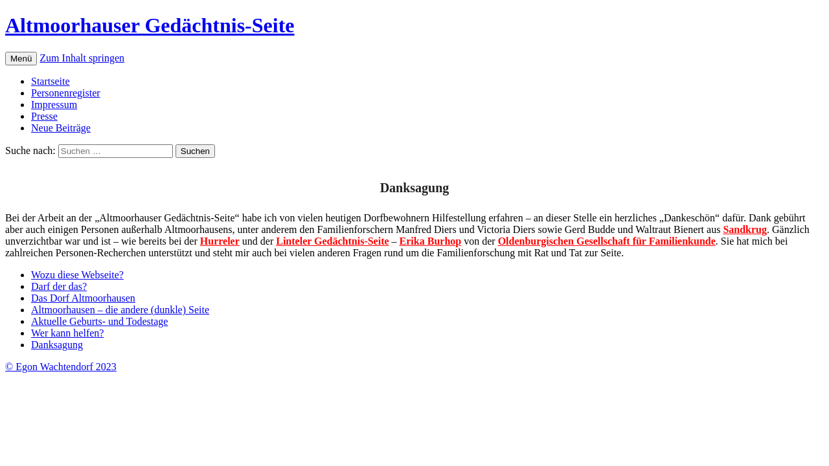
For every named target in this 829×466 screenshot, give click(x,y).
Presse (44, 116)
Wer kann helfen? (67, 332)
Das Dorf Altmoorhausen (83, 298)
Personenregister (65, 92)
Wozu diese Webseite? (77, 274)
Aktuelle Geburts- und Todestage (99, 321)
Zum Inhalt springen (82, 57)
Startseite (50, 81)
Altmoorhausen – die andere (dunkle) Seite (120, 309)
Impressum (54, 104)
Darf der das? (59, 286)
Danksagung (57, 344)
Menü (21, 58)
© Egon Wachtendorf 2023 (61, 366)
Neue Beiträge (61, 127)
